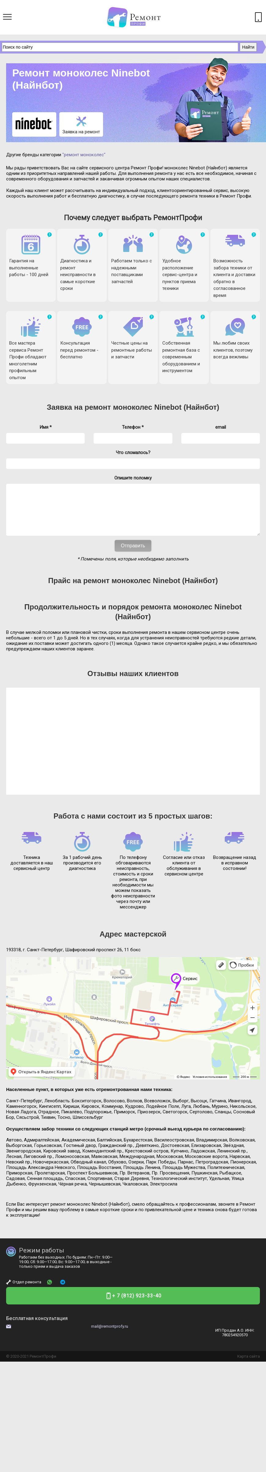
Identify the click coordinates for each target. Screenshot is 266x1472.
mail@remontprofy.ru (109, 1335)
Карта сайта (248, 1365)
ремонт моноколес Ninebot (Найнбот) (152, 407)
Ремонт (36, 1365)
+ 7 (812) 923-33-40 (136, 1305)
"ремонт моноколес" (83, 154)
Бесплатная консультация (37, 1327)
